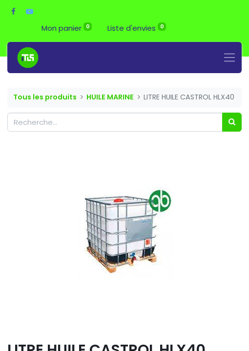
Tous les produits (45, 97)
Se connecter (208, 28)
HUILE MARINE (110, 97)
